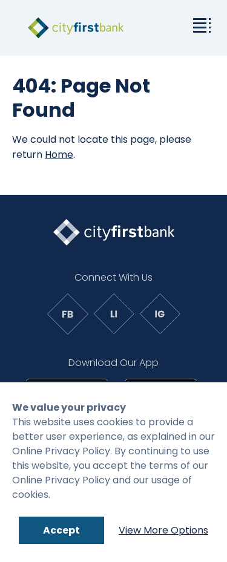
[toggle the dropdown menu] (199, 24)
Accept (61, 530)
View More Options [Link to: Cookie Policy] (163, 530)
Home (59, 155)
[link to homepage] (75, 28)
